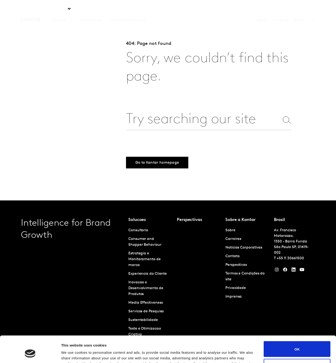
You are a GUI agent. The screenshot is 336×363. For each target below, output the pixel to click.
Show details (72, 354)
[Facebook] (285, 271)
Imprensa (233, 297)
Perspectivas (91, 9)
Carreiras (280, 9)
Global (299, 9)
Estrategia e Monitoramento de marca (144, 259)
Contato (232, 256)
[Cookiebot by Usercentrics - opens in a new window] (30, 353)
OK (297, 326)
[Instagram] (277, 271)
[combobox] (203, 119)
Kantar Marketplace (128, 9)
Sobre (262, 9)
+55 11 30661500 (290, 258)
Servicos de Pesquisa (146, 311)
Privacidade (235, 288)
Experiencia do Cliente (147, 274)
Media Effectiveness (145, 303)
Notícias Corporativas (243, 247)
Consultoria (138, 230)
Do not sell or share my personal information (297, 344)
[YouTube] (293, 271)
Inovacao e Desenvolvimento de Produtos (145, 288)
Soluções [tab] (58, 9)
